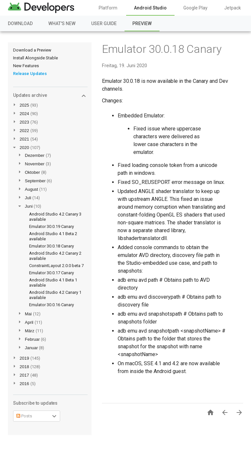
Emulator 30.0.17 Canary (51, 272)
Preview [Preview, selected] (142, 23)
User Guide (104, 23)
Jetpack (232, 7)
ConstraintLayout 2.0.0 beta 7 (56, 265)
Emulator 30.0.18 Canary (51, 246)
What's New (61, 23)
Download (20, 23)
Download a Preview (32, 50)
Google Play (195, 7)
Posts (24, 415)
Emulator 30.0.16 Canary (51, 304)
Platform (108, 7)
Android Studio (150, 7)
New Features (26, 65)
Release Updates (30, 73)
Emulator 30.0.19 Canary (51, 226)
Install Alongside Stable (35, 57)
